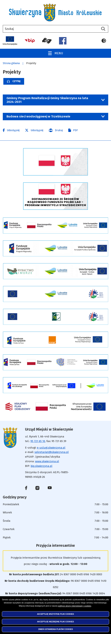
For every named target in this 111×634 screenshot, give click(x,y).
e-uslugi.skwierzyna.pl (51, 447)
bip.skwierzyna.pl (41, 466)
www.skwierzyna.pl (47, 461)
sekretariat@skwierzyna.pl (52, 452)
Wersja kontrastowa (104, 40)
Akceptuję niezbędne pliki (55, 622)
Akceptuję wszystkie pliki (55, 614)
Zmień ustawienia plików (55, 629)
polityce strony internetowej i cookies (74, 606)
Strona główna (11, 63)
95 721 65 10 (37, 441)
